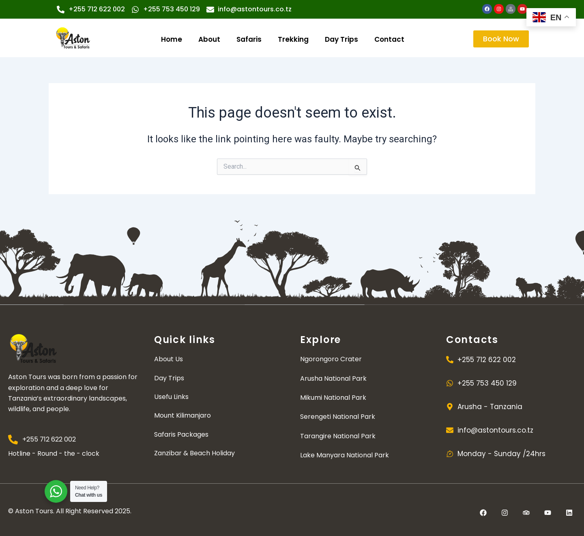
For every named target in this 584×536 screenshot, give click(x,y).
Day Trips (341, 39)
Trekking (293, 39)
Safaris (249, 39)
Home (171, 39)
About (209, 39)
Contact (389, 39)
